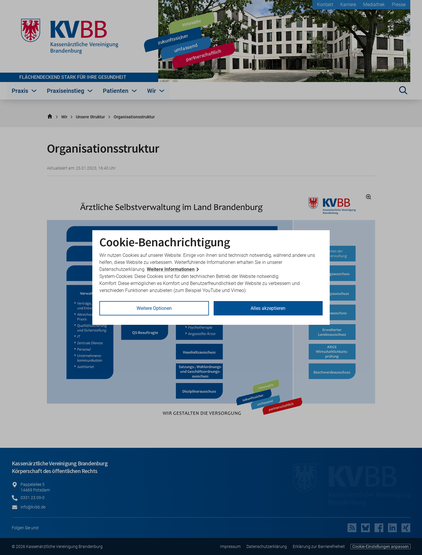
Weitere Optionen (154, 308)
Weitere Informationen (171, 269)
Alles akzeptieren (268, 308)
